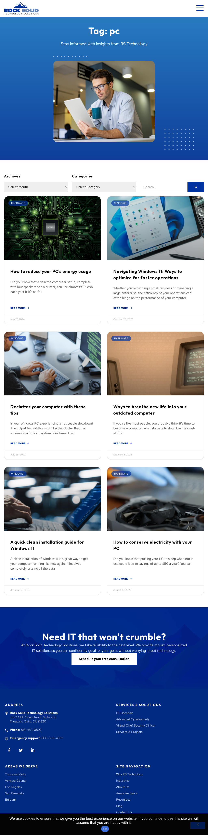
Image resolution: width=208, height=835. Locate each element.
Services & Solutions (138, 705)
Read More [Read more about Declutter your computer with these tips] (18, 443)
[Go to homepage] (21, 8)
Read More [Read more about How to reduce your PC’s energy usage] (18, 308)
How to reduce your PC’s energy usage (50, 271)
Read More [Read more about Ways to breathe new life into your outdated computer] (121, 443)
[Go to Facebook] (9, 750)
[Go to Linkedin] (33, 750)
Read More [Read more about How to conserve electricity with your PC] (121, 578)
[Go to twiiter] (21, 750)
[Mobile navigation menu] (200, 8)
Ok (105, 829)
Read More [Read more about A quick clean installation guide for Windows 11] (18, 578)
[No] (197, 825)
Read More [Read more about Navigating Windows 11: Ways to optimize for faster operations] (121, 308)
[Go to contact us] (104, 659)
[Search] (195, 187)
